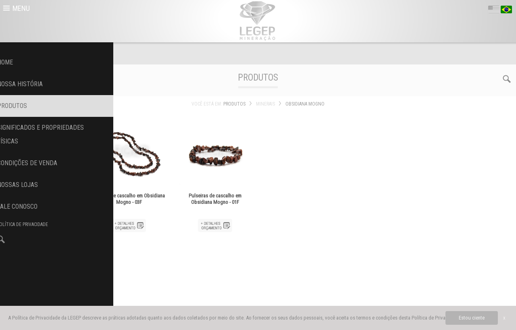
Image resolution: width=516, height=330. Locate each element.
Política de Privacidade (436, 318)
